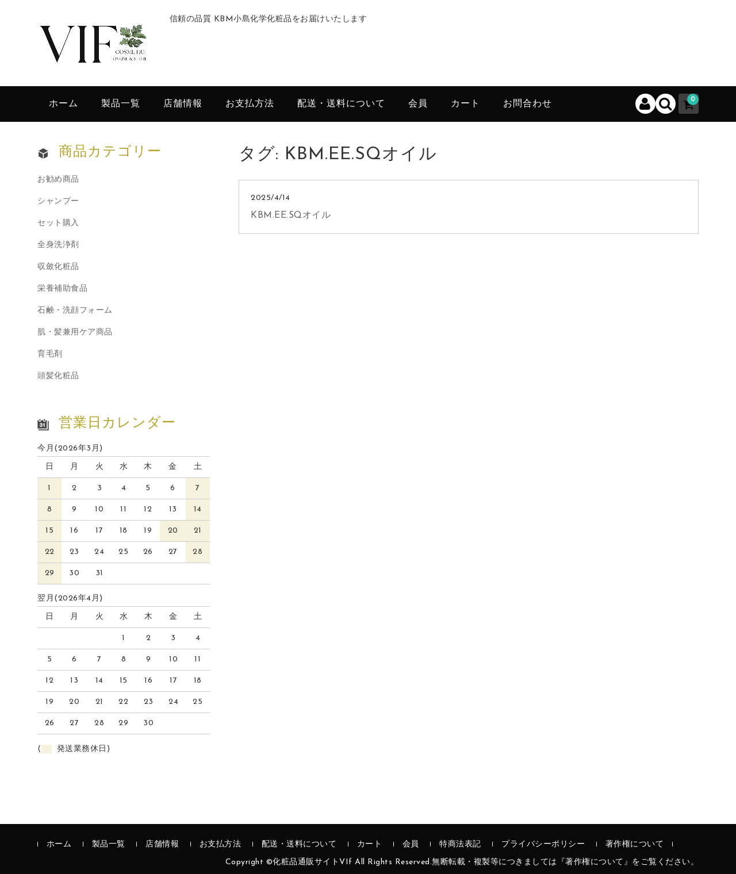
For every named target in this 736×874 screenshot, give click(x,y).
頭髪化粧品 (58, 376)
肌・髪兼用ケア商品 (75, 332)
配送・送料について (341, 104)
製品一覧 (120, 104)
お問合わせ (527, 104)
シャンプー (58, 201)
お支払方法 (249, 104)
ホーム (63, 104)
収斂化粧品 (58, 267)
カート (465, 104)
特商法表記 (460, 844)
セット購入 (58, 223)
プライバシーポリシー (543, 844)
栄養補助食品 (62, 288)
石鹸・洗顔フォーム (75, 310)
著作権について (634, 844)
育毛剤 (50, 354)
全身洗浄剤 (58, 245)
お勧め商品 (58, 179)
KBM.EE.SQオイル (291, 215)
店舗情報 (182, 104)
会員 (418, 104)
